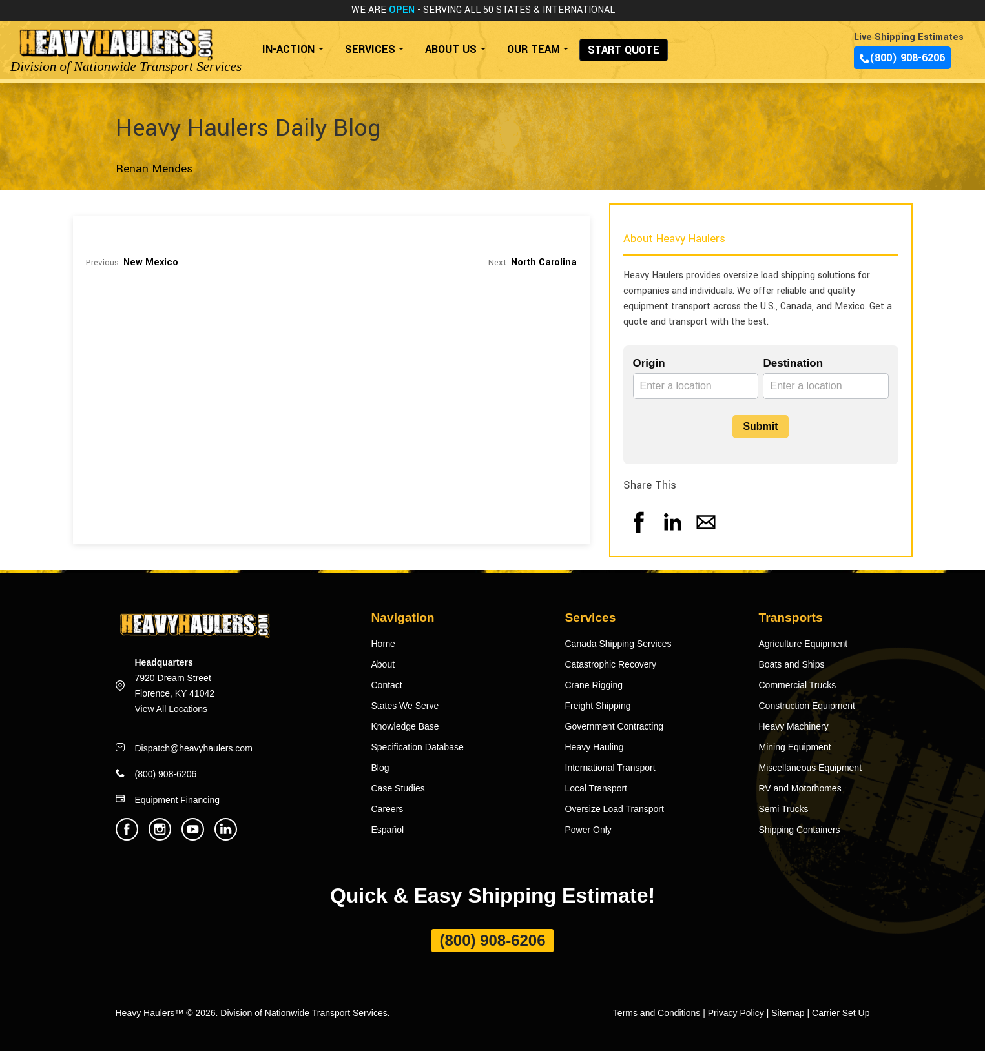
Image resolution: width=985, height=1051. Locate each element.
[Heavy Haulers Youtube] (192, 837)
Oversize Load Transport (614, 809)
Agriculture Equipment (803, 643)
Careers (387, 809)
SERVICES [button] (370, 49)
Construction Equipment (807, 705)
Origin (649, 363)
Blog (380, 767)
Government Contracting (614, 726)
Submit (760, 426)
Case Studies (398, 788)
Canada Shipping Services (618, 643)
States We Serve (405, 705)
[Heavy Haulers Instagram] (160, 837)
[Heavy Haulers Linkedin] (225, 837)
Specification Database (417, 747)
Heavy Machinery (794, 726)
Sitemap (787, 1013)
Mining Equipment (795, 747)
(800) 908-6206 (902, 57)
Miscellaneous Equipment (810, 767)
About (383, 664)
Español (387, 829)
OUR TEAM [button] (533, 49)
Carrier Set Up (840, 1013)
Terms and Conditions (656, 1013)
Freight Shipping (598, 705)
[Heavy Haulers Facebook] (127, 837)
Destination (793, 363)
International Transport (610, 767)
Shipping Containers (799, 829)
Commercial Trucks (797, 685)
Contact (386, 685)
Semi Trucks (784, 809)
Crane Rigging (594, 685)
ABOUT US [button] (451, 49)
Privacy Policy (736, 1013)
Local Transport (596, 788)
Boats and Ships (792, 664)
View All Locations (171, 709)
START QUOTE (623, 50)
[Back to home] (115, 43)
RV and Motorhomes (800, 788)
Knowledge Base (405, 726)
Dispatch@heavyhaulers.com (194, 748)
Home (383, 643)
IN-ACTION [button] (288, 49)
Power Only (588, 829)
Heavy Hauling (594, 747)
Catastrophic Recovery (611, 664)
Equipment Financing (177, 800)
